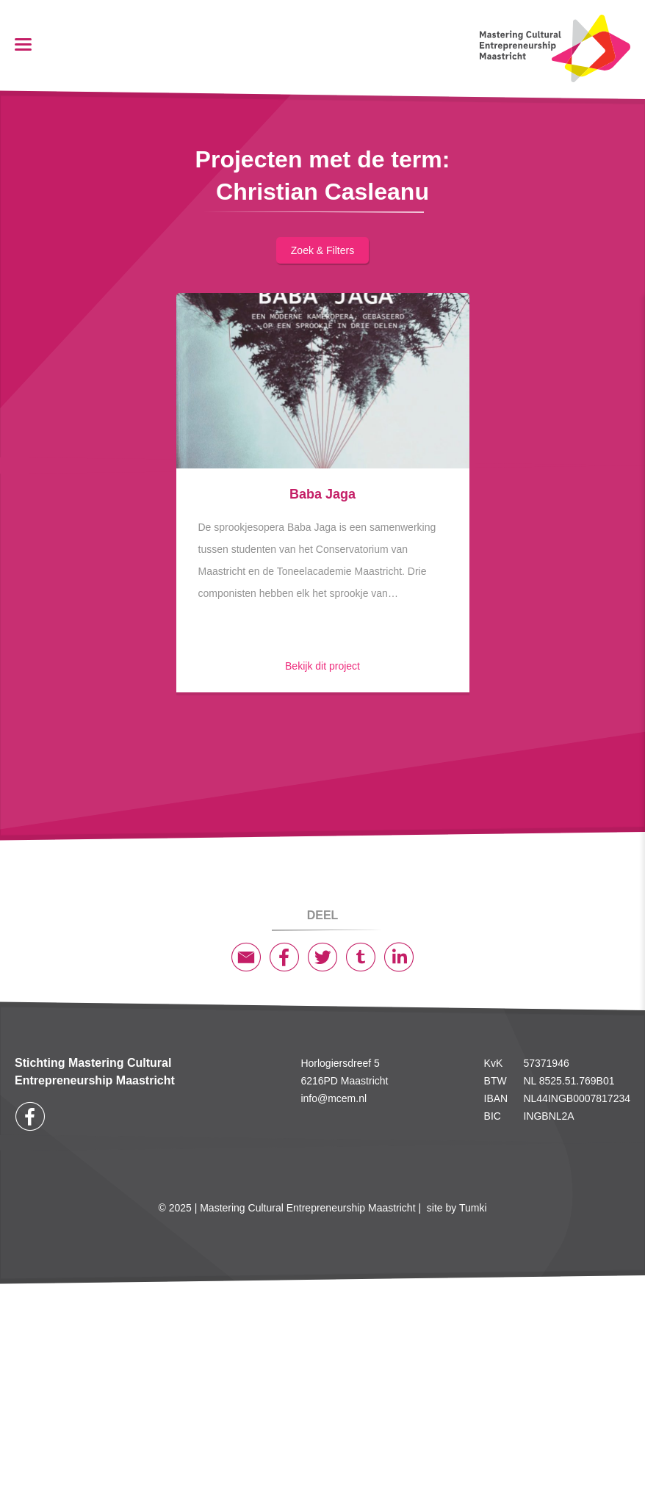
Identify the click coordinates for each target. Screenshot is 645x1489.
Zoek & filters (322, 250)
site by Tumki (457, 1208)
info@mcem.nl (333, 1098)
